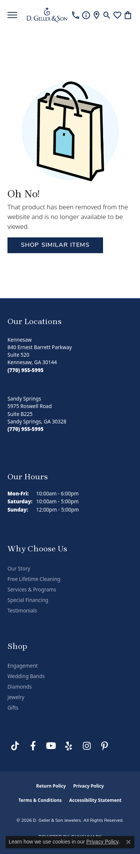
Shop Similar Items (55, 245)
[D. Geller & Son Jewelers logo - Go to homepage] (47, 15)
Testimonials (22, 610)
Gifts (12, 707)
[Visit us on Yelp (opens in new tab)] (68, 745)
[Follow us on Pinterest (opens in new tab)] (104, 745)
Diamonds (19, 686)
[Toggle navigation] (12, 15)
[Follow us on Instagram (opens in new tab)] (86, 745)
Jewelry (15, 697)
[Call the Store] (25, 370)
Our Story (18, 568)
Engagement (22, 665)
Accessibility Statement (95, 800)
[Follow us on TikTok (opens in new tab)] (14, 745)
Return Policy (51, 786)
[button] (107, 15)
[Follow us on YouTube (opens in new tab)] (50, 745)
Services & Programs (31, 589)
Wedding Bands (26, 676)
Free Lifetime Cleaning (33, 579)
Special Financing (27, 600)
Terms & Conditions (40, 800)
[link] (75, 15)
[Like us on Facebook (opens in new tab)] (32, 745)
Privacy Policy (88, 786)
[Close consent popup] (128, 842)
